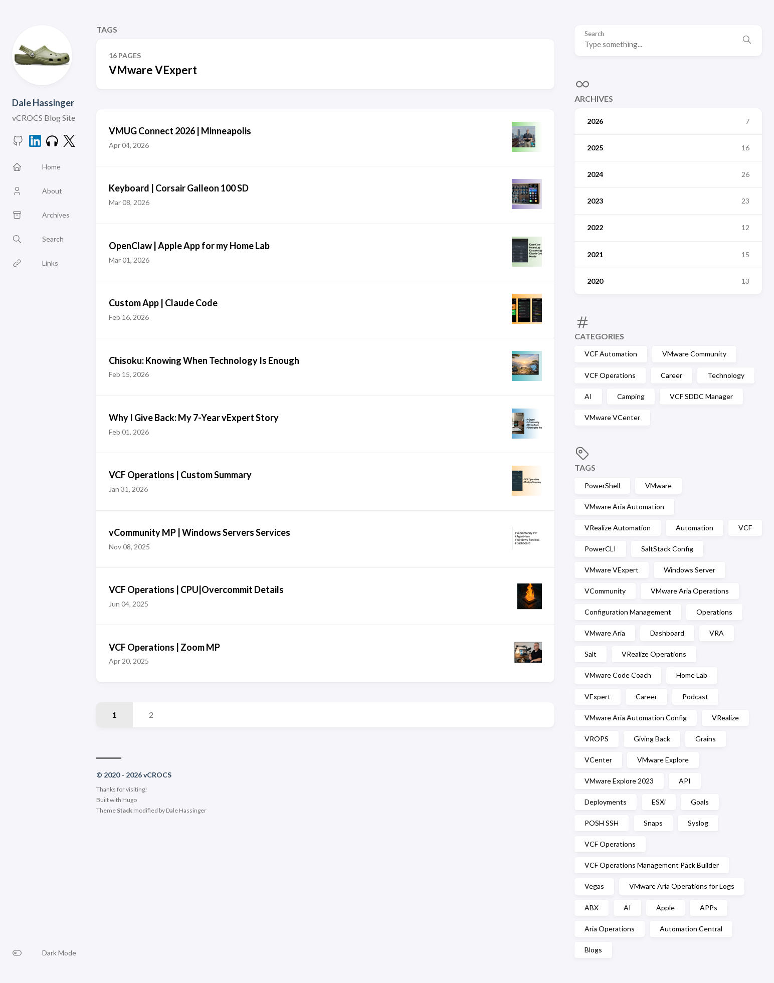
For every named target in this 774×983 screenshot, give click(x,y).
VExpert (598, 696)
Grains (705, 738)
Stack (124, 810)
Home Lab (691, 675)
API (685, 780)
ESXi (659, 802)
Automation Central (691, 928)
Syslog (698, 823)
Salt (591, 654)
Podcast (695, 696)
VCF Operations (610, 375)
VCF (745, 527)
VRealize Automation (618, 527)
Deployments (606, 802)
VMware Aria (605, 633)
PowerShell (602, 485)
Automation (694, 527)
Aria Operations (610, 928)
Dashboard (667, 633)
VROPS (597, 738)
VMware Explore (663, 759)
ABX (592, 907)
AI (588, 396)
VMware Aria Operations (690, 590)
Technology (725, 375)
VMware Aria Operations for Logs (681, 886)
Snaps (653, 823)
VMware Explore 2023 (619, 780)
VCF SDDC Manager (701, 396)
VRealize (725, 717)
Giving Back (652, 738)
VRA (716, 633)
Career (671, 375)
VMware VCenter (612, 417)
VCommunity (605, 590)
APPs (708, 907)
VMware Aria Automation (624, 506)
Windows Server (689, 569)
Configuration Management (628, 612)
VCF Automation (611, 353)
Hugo (129, 800)
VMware (658, 485)
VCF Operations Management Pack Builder (652, 865)
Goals (700, 802)
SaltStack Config (667, 548)
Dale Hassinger (43, 102)
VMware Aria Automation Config (636, 717)
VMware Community (694, 353)
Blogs (593, 949)
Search (594, 34)
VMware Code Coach (618, 675)
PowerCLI (600, 548)
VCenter (598, 759)
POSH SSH (602, 823)
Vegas (594, 886)
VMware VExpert (612, 569)
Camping (631, 396)
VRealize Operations (654, 654)
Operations (714, 612)
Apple (665, 907)
